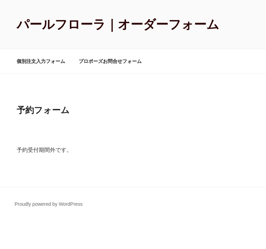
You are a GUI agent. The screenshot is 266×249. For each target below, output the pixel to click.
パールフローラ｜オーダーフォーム (118, 24)
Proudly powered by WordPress (49, 204)
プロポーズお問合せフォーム (110, 61)
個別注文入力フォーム (41, 61)
